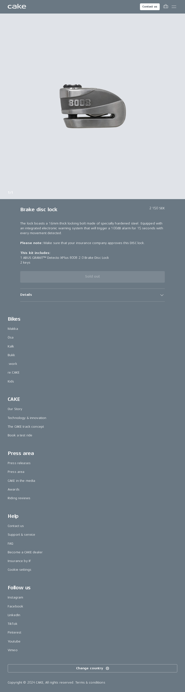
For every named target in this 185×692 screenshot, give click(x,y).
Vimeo (13, 650)
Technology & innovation (27, 418)
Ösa (10, 337)
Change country (93, 668)
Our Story (15, 409)
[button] (92, 295)
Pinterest (14, 632)
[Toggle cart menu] (166, 7)
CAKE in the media (21, 481)
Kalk (11, 346)
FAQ (10, 543)
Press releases (19, 463)
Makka (13, 329)
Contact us (149, 6)
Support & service (21, 534)
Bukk (11, 355)
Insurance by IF (19, 561)
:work (12, 364)
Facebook (15, 606)
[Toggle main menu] (174, 7)
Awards (14, 489)
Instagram (15, 597)
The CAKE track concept (26, 426)
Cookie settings (19, 569)
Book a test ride (20, 435)
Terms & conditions (90, 682)
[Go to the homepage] (17, 7)
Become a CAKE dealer (25, 552)
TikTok (12, 624)
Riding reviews (19, 498)
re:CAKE (14, 372)
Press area (16, 472)
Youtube (14, 641)
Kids (11, 381)
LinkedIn (14, 615)
